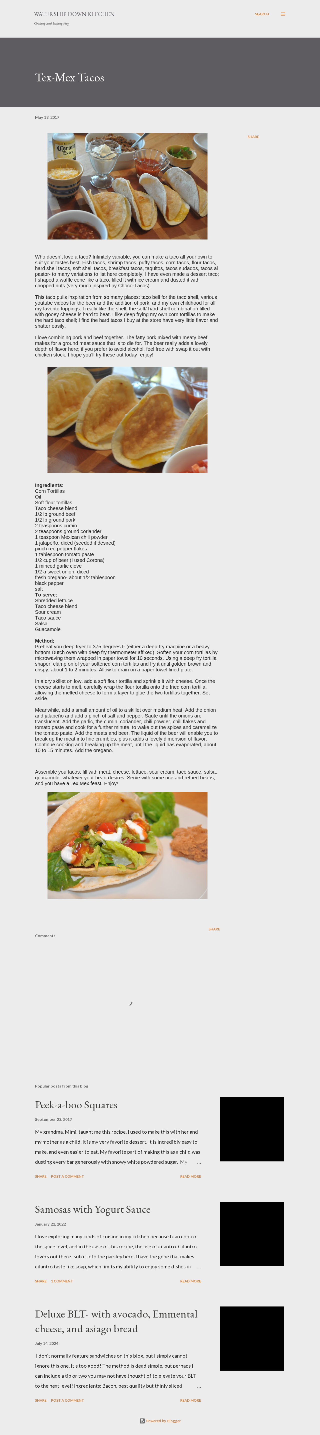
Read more (190, 1176)
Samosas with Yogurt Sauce (92, 1209)
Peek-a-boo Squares (76, 1104)
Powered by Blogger (160, 1420)
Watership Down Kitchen (74, 14)
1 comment (62, 1281)
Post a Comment (67, 1176)
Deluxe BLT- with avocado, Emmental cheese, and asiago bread (116, 1321)
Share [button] (253, 137)
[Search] (262, 14)
